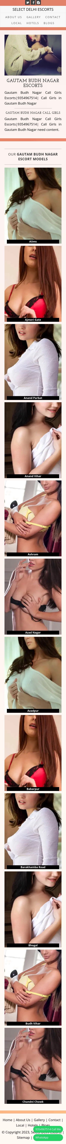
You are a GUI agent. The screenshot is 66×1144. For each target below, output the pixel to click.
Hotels (32, 23)
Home (7, 1120)
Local (17, 23)
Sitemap (23, 1137)
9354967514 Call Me (48, 1129)
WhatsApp (41, 1137)
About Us (13, 17)
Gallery (33, 17)
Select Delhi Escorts (33, 9)
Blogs (49, 23)
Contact (53, 17)
